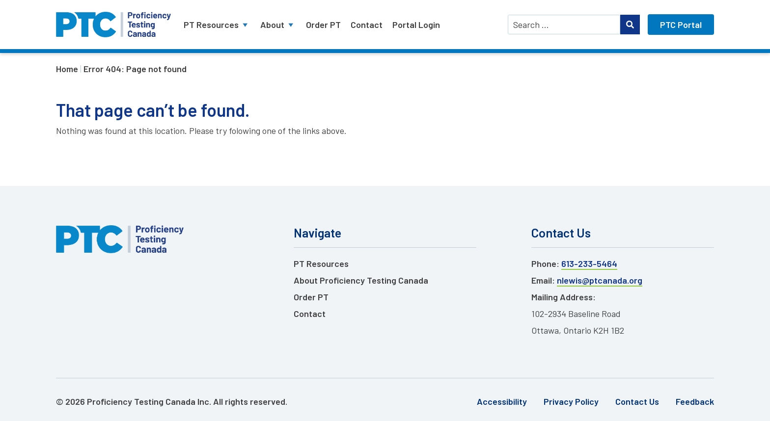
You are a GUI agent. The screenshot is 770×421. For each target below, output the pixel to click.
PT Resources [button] (217, 24)
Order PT (323, 24)
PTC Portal (681, 24)
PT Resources (321, 263)
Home (67, 68)
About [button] (278, 24)
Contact (367, 24)
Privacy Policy (571, 401)
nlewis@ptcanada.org (599, 280)
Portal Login (416, 24)
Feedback (695, 401)
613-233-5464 (589, 263)
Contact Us (637, 401)
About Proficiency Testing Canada (361, 280)
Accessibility (502, 401)
